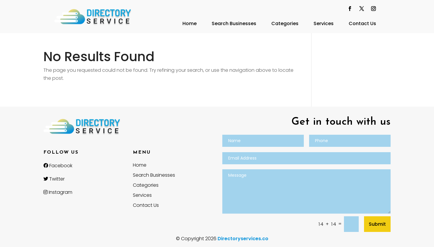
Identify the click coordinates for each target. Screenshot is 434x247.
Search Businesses (234, 23)
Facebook (57, 165)
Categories (284, 23)
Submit (377, 224)
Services (324, 23)
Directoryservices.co (243, 238)
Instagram (57, 192)
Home (189, 23)
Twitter (54, 179)
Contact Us (362, 23)
